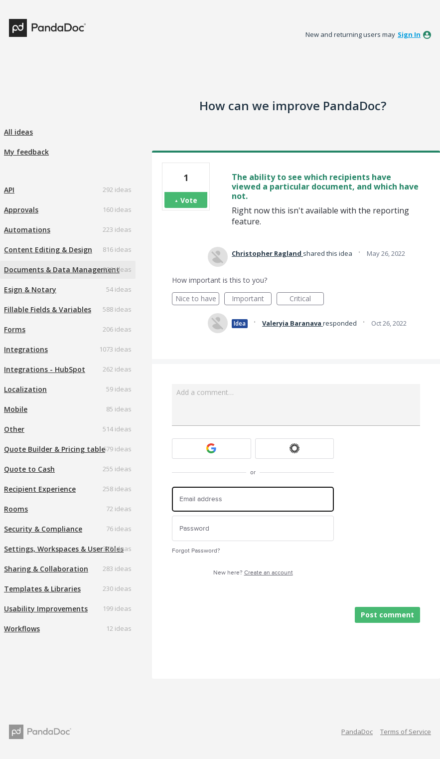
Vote (188, 200)
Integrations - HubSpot (44, 369)
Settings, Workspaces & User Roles (64, 549)
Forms (14, 329)
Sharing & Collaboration (46, 568)
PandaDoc (357, 731)
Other (14, 429)
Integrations (26, 349)
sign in (409, 34)
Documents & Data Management (62, 269)
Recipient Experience (40, 489)
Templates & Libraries (42, 588)
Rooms (16, 509)
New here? (253, 572)
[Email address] (253, 499)
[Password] (253, 528)
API (9, 189)
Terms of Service (405, 731)
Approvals (21, 209)
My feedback (26, 152)
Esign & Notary (30, 289)
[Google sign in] (211, 448)
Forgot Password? (196, 551)
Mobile (15, 409)
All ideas (18, 132)
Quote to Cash (29, 469)
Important (252, 299)
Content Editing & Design (48, 249)
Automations (27, 229)
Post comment (387, 614)
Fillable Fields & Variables (47, 309)
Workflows (22, 628)
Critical (307, 299)
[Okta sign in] (294, 448)
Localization (25, 389)
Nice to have (197, 299)
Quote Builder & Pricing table (54, 449)
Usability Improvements (46, 608)
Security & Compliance (43, 529)
